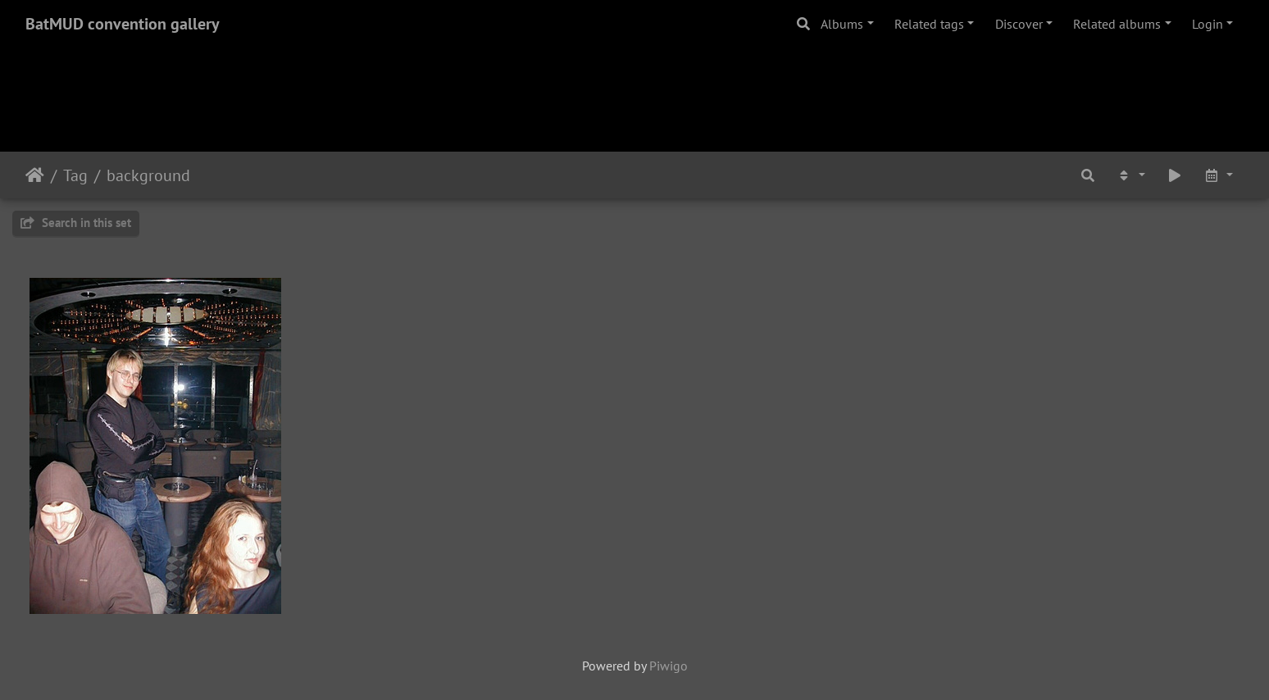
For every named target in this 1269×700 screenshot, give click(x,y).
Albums (842, 24)
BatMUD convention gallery (122, 23)
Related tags (929, 24)
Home (34, 175)
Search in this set (75, 222)
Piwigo (668, 665)
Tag (75, 175)
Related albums (1117, 24)
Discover (1019, 24)
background (148, 175)
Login (1207, 24)
